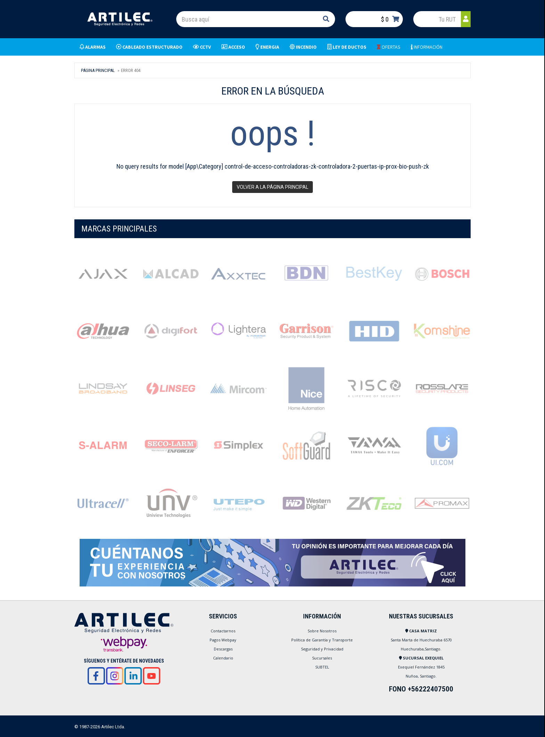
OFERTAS (388, 47)
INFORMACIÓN (426, 47)
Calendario (223, 658)
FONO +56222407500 (421, 689)
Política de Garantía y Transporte (322, 639)
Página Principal (98, 70)
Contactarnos (223, 630)
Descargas (223, 648)
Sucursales (322, 658)
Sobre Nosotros (322, 630)
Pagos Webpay (223, 639)
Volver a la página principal (272, 187)
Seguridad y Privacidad (322, 648)
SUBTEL (322, 667)
